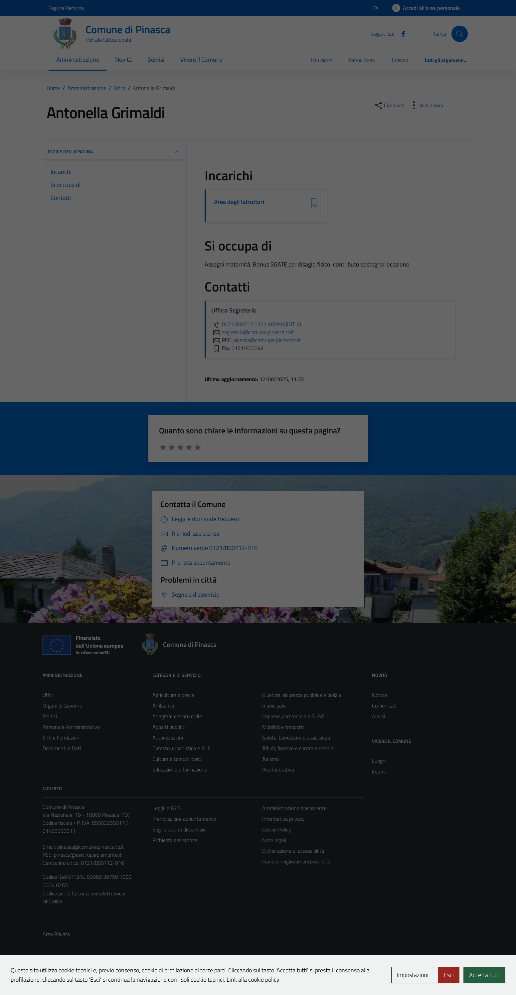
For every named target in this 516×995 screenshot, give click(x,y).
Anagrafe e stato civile (177, 716)
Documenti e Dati (62, 748)
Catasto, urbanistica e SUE (181, 748)
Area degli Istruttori (239, 202)
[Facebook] (400, 33)
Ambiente (163, 706)
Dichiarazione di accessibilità (293, 851)
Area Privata (56, 934)
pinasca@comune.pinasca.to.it (90, 847)
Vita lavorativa (278, 769)
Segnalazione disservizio (179, 829)
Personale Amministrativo (71, 727)
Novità (123, 59)
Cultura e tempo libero (176, 759)
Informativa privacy (283, 819)
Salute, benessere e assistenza (296, 738)
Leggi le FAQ (166, 808)
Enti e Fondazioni (62, 738)
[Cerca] (459, 34)
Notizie (379, 695)
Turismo (399, 60)
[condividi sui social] (389, 105)
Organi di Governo (62, 706)
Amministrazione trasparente (294, 808)
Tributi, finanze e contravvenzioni (298, 748)
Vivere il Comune (201, 59)
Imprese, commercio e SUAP (293, 716)
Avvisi (378, 716)
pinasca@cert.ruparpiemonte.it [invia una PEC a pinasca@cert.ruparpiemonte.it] (267, 340)
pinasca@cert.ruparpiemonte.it (88, 855)
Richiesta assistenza (174, 840)
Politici (50, 716)
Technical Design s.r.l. (88, 976)
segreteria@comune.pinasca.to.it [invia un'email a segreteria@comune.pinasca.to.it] (252, 332)
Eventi (379, 771)
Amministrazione (77, 59)
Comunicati (384, 706)
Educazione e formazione (179, 769)
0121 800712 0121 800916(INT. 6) (256, 324)
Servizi (156, 59)
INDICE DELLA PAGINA (114, 152)
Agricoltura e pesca (173, 695)
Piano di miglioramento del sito (296, 861)
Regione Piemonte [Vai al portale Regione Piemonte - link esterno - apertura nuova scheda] (66, 7)
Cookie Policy (276, 829)
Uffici (48, 695)
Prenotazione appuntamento (184, 819)
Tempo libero (361, 60)
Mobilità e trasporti (283, 727)
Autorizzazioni (167, 738)
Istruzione (321, 60)
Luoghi (379, 761)
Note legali (274, 840)
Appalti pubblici (169, 727)
